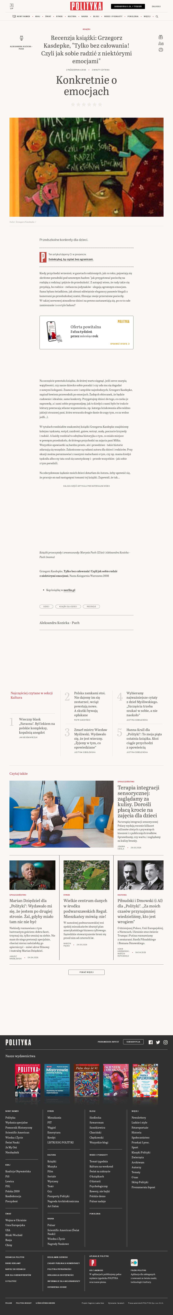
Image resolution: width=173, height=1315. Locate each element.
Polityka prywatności (59, 1270)
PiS (7, 1177)
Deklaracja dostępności (60, 1276)
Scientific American (17, 1133)
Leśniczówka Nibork (45, 1303)
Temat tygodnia (99, 1162)
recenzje (91, 607)
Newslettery (139, 1118)
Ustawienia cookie (57, 1288)
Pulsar (51, 1225)
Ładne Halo (99, 1303)
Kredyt (51, 1138)
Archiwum (138, 1163)
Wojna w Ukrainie (16, 1220)
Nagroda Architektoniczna (63, 1201)
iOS (91, 1271)
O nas (135, 1177)
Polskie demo (97, 1197)
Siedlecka (95, 1118)
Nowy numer (23, 17)
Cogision (91, 1303)
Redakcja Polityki (14, 1258)
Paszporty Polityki (58, 1197)
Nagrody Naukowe (58, 1244)
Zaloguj (155, 6)
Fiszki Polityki (138, 1271)
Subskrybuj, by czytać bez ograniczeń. (70, 259)
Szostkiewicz (97, 1128)
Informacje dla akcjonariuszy (63, 1282)
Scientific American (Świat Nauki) (63, 1232)
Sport (135, 1148)
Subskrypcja (133, 1042)
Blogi (96, 17)
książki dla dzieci (68, 607)
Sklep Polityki (140, 1182)
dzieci (46, 607)
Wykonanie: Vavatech (116, 1303)
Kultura (72, 17)
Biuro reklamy (13, 1264)
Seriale (51, 1177)
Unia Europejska (15, 1225)
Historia (136, 1133)
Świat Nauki (12, 1143)
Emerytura (53, 1133)
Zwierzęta (138, 1158)
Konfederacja (13, 1197)
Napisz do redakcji (15, 1270)
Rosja (8, 1240)
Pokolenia (133, 17)
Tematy (136, 1173)
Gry (49, 1191)
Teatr (50, 1187)
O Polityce (10, 1282)
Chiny (8, 1245)
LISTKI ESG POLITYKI (60, 1143)
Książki (86, 30)
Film (50, 1172)
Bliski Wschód (13, 1235)
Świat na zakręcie (100, 1172)
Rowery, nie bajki (100, 1191)
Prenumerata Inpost (108, 1042)
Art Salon (53, 1206)
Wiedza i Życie (14, 1138)
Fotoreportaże (140, 1128)
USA (7, 1230)
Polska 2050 (12, 1191)
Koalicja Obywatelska (18, 1172)
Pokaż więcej (86, 973)
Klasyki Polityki (141, 1153)
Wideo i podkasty (113, 17)
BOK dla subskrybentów (18, 1276)
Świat (48, 17)
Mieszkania (54, 1118)
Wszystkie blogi (99, 1143)
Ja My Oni (11, 1148)
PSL (7, 1187)
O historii (95, 1181)
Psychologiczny (99, 1187)
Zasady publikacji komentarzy (63, 1264)
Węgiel (51, 1128)
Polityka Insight (24, 1303)
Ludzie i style (139, 1123)
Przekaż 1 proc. (141, 1143)
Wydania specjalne (16, 1123)
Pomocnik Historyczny (18, 1128)
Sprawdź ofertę (119, 344)
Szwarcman (97, 1123)
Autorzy (136, 1167)
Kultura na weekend (101, 1167)
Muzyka (52, 1167)
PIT (49, 1123)
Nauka (84, 17)
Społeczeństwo (140, 1138)
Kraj (37, 17)
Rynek (59, 17)
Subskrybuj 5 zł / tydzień (127, 6)
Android (98, 1271)
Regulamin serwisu (57, 1258)
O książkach (97, 1177)
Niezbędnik (12, 1153)
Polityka (10, 1118)
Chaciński (95, 1133)
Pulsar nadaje (98, 1201)
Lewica (9, 1181)
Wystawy (52, 1181)
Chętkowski (97, 1138)
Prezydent (11, 1201)
